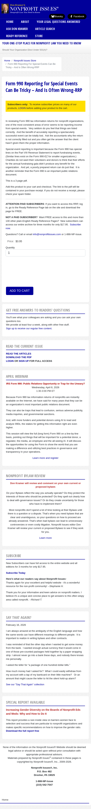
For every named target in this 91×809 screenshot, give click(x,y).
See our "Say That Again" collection (25, 684)
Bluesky (57, 16)
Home (9, 22)
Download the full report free (22, 730)
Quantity (10, 247)
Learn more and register (46, 458)
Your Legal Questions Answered (58, 22)
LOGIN (22, 108)
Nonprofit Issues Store (25, 60)
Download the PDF (19, 357)
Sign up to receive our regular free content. (29, 328)
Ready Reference (17, 36)
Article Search (45, 29)
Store (39, 36)
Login (10, 361)
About (25, 22)
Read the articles (18, 353)
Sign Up (24, 361)
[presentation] (21, 272)
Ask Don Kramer (17, 29)
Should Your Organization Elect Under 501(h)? (24, 49)
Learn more (45, 537)
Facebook (77, 16)
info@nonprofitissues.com (47, 234)
